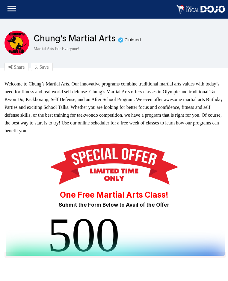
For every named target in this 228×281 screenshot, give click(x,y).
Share (16, 67)
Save (42, 67)
